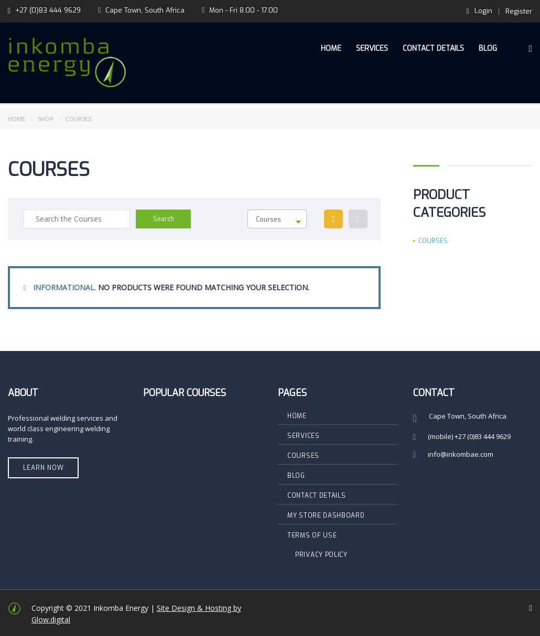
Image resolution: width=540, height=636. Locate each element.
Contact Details (433, 48)
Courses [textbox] (268, 219)
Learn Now (43, 468)
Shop (45, 119)
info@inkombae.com (460, 454)
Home (331, 48)
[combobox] (277, 219)
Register (518, 11)
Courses (433, 241)
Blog (488, 48)
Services (372, 48)
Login (479, 11)
